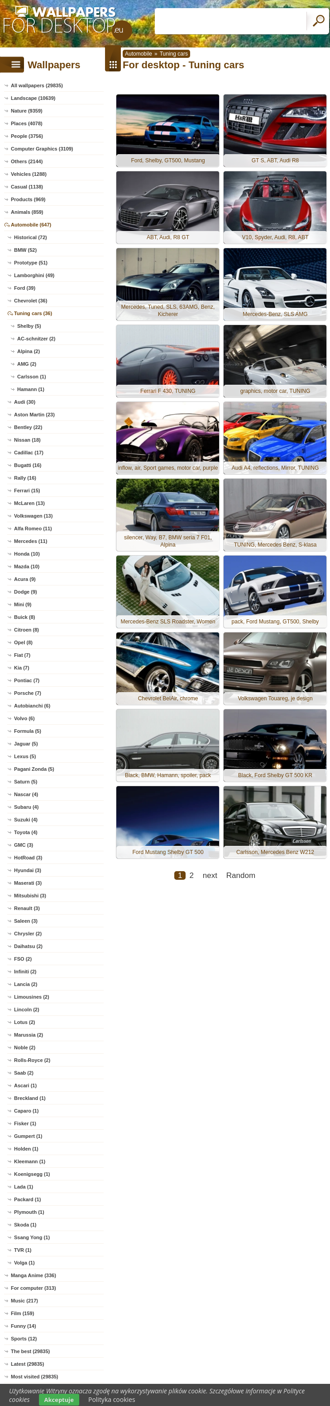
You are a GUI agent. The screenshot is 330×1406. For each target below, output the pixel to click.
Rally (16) (25, 478)
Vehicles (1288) (29, 174)
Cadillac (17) (28, 452)
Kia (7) (21, 667)
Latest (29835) (27, 1364)
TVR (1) (23, 1250)
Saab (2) (23, 1073)
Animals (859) (27, 212)
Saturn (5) (25, 781)
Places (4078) (27, 123)
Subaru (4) (26, 807)
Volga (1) (24, 1262)
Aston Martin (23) (34, 414)
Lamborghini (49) (34, 275)
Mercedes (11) (30, 541)
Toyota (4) (26, 832)
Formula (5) (27, 731)
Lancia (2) (25, 984)
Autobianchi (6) (32, 705)
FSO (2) (23, 959)
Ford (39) (24, 288)
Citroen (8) (26, 629)
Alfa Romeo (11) (33, 528)
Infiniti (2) (25, 971)
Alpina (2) (28, 351)
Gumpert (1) (28, 1136)
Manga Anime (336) (33, 1275)
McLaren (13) (29, 503)
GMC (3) (23, 845)
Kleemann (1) (29, 1161)
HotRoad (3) (28, 857)
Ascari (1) (25, 1085)
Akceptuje (59, 1400)
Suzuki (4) (26, 819)
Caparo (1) (26, 1110)
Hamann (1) (30, 389)
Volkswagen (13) (33, 516)
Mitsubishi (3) (30, 895)
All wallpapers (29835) (37, 85)
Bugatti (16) (28, 465)
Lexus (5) (25, 756)
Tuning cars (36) (33, 313)
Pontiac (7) (26, 680)
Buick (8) (24, 617)
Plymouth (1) (29, 1212)
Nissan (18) (27, 440)
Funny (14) (23, 1326)
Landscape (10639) (33, 98)
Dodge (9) (25, 591)
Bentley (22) (28, 427)
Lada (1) (23, 1186)
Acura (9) (25, 579)
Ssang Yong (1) (32, 1237)
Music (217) (24, 1300)
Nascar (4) (26, 794)
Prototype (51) (31, 262)
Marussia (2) (28, 1035)
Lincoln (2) (26, 1009)
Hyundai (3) (27, 870)
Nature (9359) (27, 110)
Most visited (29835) (34, 1376)
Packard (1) (27, 1199)
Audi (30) (24, 402)
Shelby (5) (29, 326)
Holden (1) (26, 1148)
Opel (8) (23, 642)
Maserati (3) (28, 883)
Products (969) (28, 199)
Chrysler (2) (28, 933)
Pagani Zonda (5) (34, 769)
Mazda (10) (26, 566)
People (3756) (27, 136)
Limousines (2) (31, 997)
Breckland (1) (30, 1098)
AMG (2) (26, 364)
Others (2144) (27, 161)
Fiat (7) (22, 655)
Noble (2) (24, 1047)
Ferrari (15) (27, 490)
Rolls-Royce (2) (32, 1060)
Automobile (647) (31, 224)
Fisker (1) (25, 1123)
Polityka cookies (111, 1399)
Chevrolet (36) (30, 300)
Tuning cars (174, 54)
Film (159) (22, 1313)
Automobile (138, 54)
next (210, 875)
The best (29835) (30, 1351)
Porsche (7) (27, 693)
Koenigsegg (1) (32, 1174)
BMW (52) (25, 250)
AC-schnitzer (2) (36, 338)
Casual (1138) (27, 186)
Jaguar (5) (26, 743)
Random (240, 875)
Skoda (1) (25, 1224)
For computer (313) (33, 1288)
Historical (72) (30, 237)
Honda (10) (27, 554)
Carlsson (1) (31, 376)
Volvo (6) (24, 718)
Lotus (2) (24, 1022)
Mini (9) (23, 604)
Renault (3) (27, 908)
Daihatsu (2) (28, 946)
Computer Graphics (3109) (42, 148)
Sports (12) (24, 1338)
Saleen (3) (26, 921)
